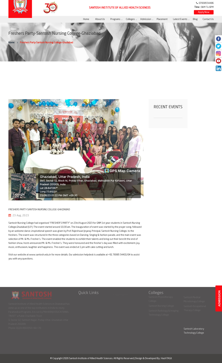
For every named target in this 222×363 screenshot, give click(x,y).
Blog (195, 19)
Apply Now (203, 12)
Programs (115, 19)
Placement (162, 19)
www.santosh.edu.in (40, 255)
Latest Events (180, 19)
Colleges (130, 19)
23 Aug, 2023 (20, 215)
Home (86, 19)
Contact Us (208, 19)
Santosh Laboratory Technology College (194, 331)
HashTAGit (166, 358)
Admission (145, 19)
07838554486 (206, 3)
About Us (100, 19)
